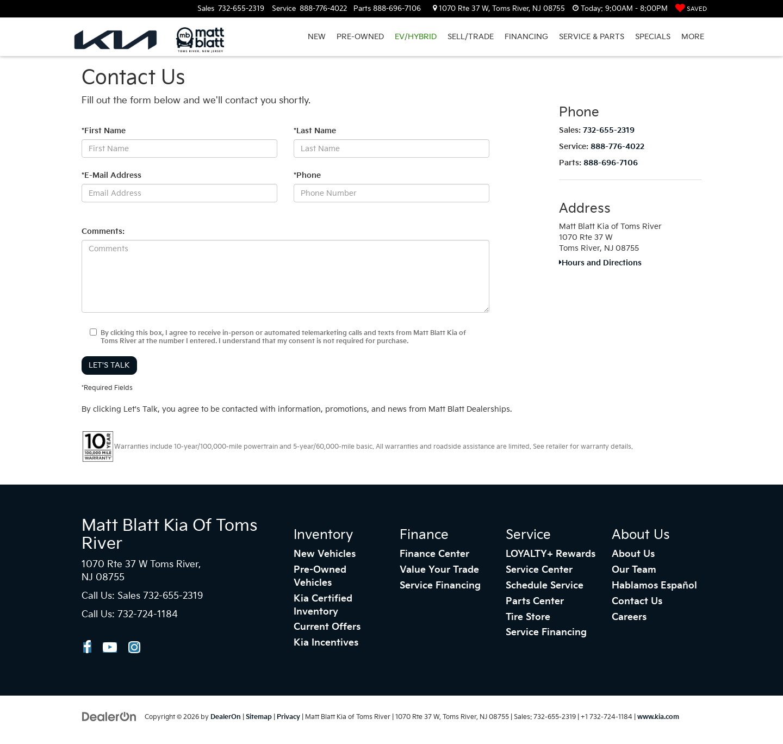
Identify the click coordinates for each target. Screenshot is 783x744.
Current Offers (327, 627)
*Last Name (315, 130)
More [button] (692, 36)
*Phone (307, 175)
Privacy (288, 717)
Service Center (539, 570)
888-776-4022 (617, 146)
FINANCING (526, 36)
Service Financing (440, 585)
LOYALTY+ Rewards (550, 554)
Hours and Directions (600, 263)
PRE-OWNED (360, 36)
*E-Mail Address (111, 175)
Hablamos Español (654, 585)
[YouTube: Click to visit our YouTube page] (109, 647)
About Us (633, 554)
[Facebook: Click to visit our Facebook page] (87, 647)
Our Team (634, 570)
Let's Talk (109, 365)
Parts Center (535, 601)
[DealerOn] (109, 716)
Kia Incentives (326, 642)
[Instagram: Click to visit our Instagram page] (134, 647)
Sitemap (259, 717)
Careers (629, 617)
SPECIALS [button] (652, 36)
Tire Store (528, 617)
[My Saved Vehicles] (691, 9)
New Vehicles (325, 554)
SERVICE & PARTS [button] (591, 36)
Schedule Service (544, 585)
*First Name (104, 130)
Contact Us (637, 601)
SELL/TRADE (471, 36)
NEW (317, 36)
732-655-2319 (609, 130)
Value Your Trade (439, 570)
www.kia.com (658, 717)
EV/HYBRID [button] (416, 36)
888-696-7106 (610, 163)
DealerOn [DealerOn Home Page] (225, 717)
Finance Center (434, 554)
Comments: (103, 231)
